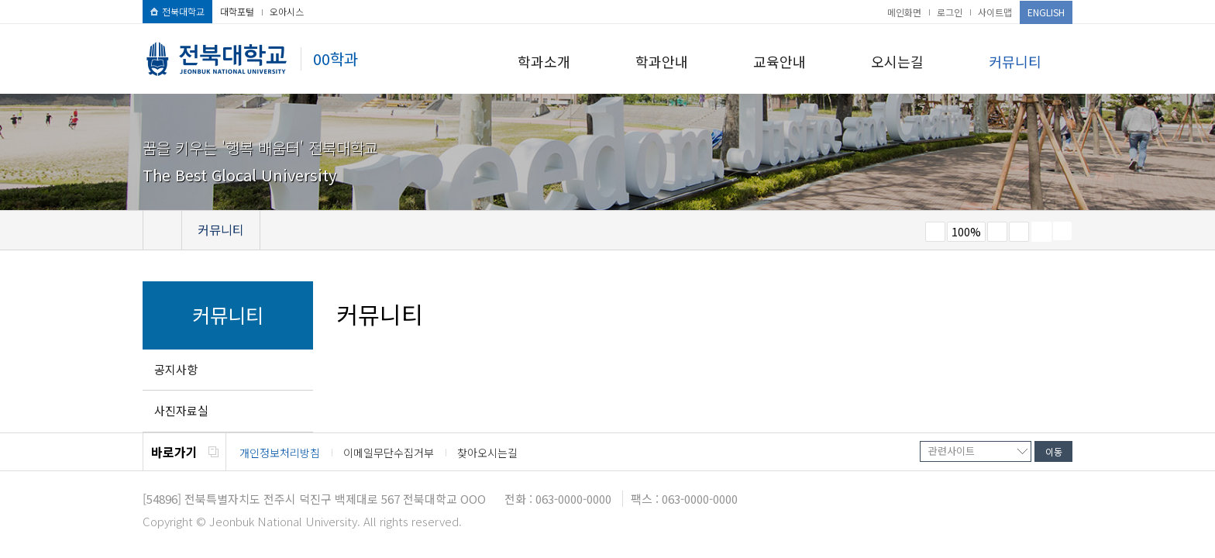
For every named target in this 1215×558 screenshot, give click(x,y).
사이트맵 (995, 12)
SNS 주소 (1062, 231)
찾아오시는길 (487, 452)
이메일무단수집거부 (388, 452)
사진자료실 (181, 410)
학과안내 (661, 61)
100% (966, 231)
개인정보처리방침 (279, 452)
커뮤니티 (1015, 61)
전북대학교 (177, 11)
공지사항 (176, 369)
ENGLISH (1046, 12)
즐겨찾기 (1019, 232)
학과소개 (544, 61)
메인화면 (904, 12)
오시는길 (897, 61)
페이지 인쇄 (1041, 232)
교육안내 (779, 61)
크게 (997, 232)
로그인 (949, 12)
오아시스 (287, 11)
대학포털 (237, 11)
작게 (935, 232)
